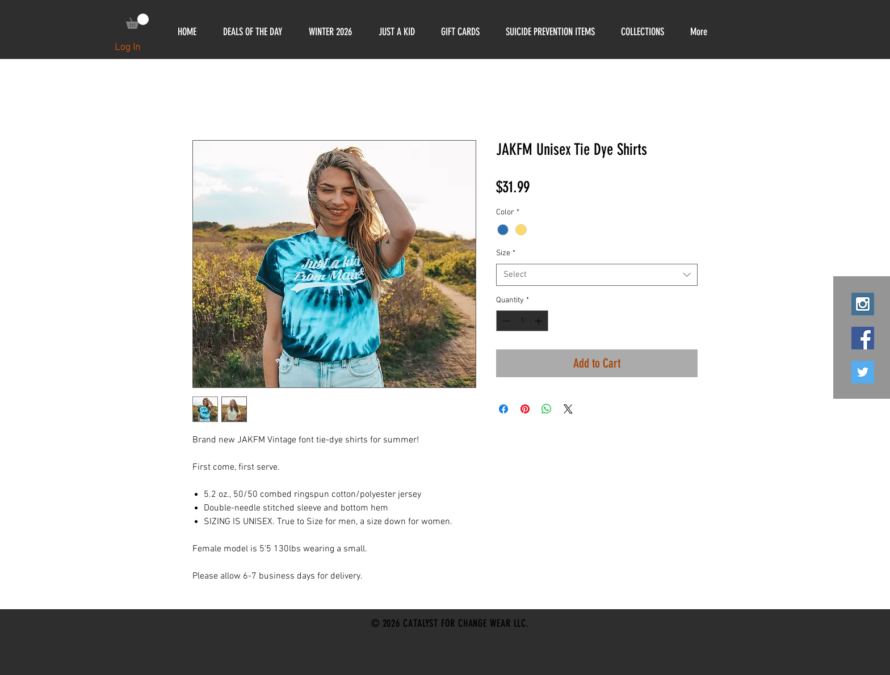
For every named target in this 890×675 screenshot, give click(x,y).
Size (505, 253)
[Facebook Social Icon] (862, 338)
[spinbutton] (522, 321)
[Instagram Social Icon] (862, 304)
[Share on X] (568, 409)
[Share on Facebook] (503, 409)
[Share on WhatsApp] (546, 409)
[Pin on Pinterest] (525, 409)
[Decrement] (505, 321)
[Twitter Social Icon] (862, 372)
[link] (137, 21)
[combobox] (597, 275)
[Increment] (539, 321)
